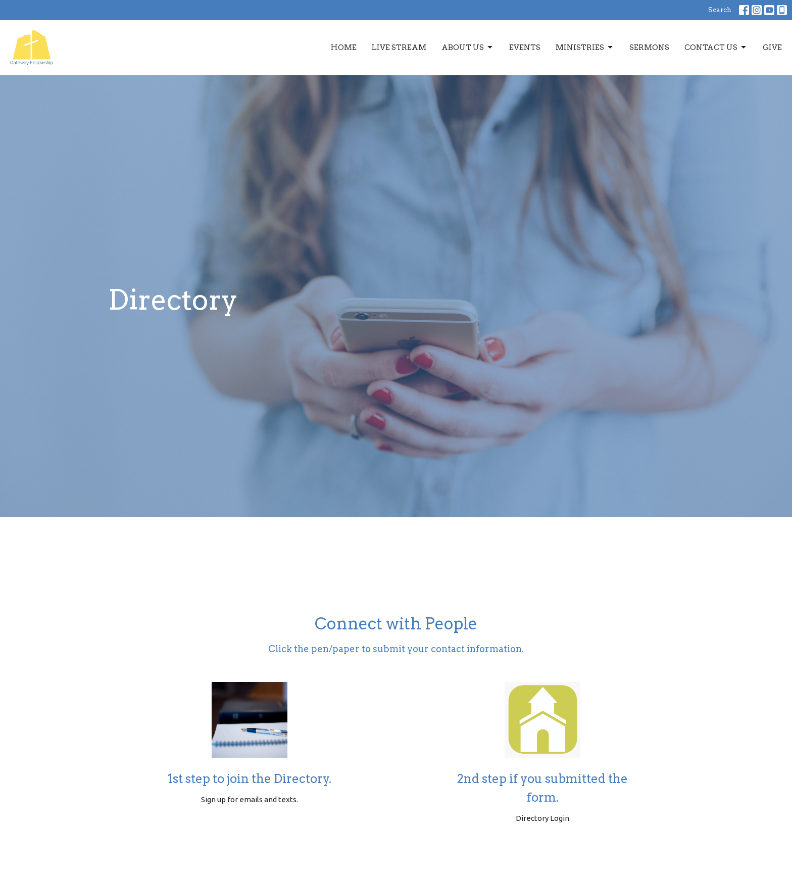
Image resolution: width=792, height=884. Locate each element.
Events (524, 47)
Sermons (649, 47)
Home (344, 47)
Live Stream (399, 47)
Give (772, 47)
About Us (467, 47)
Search (719, 10)
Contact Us (716, 47)
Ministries (585, 47)
